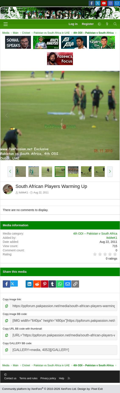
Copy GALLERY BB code (17, 343)
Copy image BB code (15, 314)
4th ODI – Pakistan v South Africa (95, 233)
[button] (99, 24)
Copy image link (12, 299)
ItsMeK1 (23, 192)
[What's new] (107, 24)
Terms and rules (28, 378)
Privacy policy (48, 378)
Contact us (10, 378)
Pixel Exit (97, 388)
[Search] (115, 24)
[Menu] (5, 24)
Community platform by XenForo (39, 388)
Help (61, 378)
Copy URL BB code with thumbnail (22, 328)
